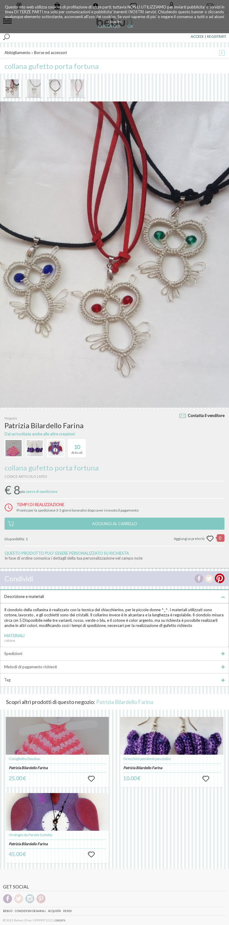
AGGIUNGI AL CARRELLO (114, 523)
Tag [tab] (114, 679)
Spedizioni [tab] (114, 653)
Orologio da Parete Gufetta (30, 835)
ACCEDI (197, 36)
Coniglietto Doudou (24, 758)
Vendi (67, 911)
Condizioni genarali (30, 911)
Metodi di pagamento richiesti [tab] (114, 666)
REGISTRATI (216, 36)
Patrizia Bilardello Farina (124, 702)
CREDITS (60, 920)
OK (130, 26)
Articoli (77, 447)
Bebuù (8, 911)
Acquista (54, 911)
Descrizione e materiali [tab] (114, 596)
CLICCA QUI (109, 26)
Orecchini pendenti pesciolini (147, 758)
